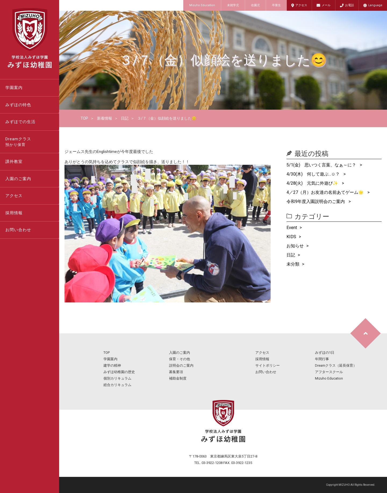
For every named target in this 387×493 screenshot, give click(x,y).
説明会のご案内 (181, 365)
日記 (124, 118)
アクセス (301, 5)
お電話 (349, 5)
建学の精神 (112, 365)
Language (375, 5)
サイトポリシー (267, 365)
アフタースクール (329, 372)
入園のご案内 (18, 178)
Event (291, 227)
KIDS (291, 236)
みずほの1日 (324, 353)
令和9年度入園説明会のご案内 (316, 201)
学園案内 (14, 87)
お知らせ (295, 245)
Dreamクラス (32, 142)
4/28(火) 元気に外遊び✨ (312, 183)
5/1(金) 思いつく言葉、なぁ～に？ (321, 164)
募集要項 (176, 372)
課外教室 (14, 161)
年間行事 (322, 359)
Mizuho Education (202, 5)
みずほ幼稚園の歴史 (119, 372)
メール (326, 5)
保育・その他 (179, 359)
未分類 (292, 264)
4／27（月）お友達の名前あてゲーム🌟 (325, 192)
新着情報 (104, 118)
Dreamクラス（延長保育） (336, 365)
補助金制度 (178, 378)
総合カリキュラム (117, 385)
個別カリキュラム (117, 378)
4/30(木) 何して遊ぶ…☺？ (313, 174)
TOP (84, 118)
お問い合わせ (18, 229)
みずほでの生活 (20, 121)
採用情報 (14, 212)
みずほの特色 (18, 104)
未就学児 (233, 5)
